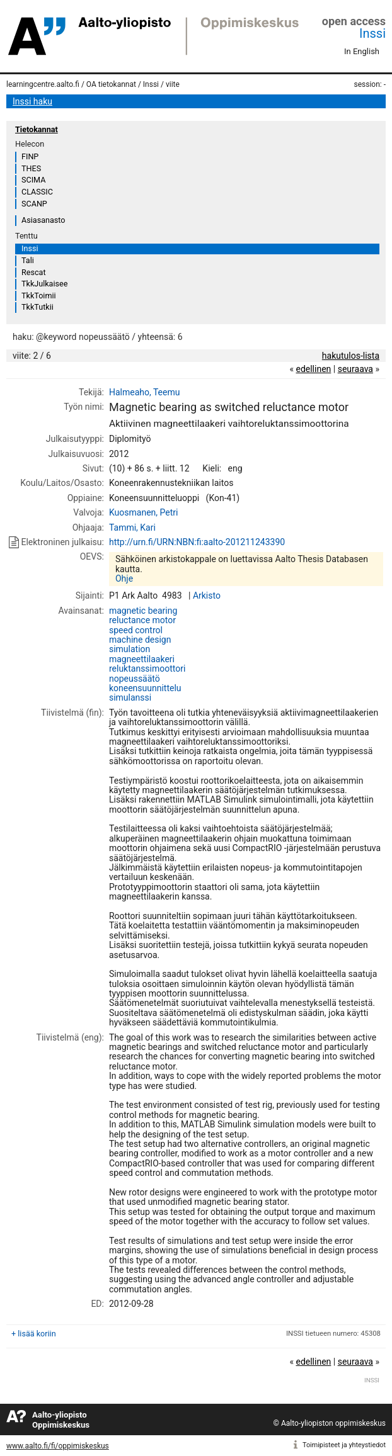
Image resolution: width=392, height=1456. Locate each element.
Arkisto (207, 595)
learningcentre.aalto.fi (42, 84)
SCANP (34, 203)
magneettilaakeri (142, 659)
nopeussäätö (134, 679)
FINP (29, 156)
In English (361, 51)
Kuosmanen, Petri (143, 512)
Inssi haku (32, 101)
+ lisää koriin (33, 1333)
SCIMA (33, 179)
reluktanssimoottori (147, 668)
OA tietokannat (111, 84)
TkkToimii (38, 295)
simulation (129, 649)
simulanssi (130, 697)
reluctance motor (142, 620)
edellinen (313, 369)
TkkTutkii (37, 307)
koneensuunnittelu (145, 688)
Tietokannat (36, 129)
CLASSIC (37, 191)
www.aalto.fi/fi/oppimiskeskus (57, 1446)
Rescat (33, 272)
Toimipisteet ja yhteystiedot (344, 1445)
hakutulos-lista (350, 356)
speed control (136, 630)
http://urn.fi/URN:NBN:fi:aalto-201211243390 (197, 542)
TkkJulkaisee (44, 283)
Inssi (372, 33)
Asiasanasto (43, 220)
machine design (140, 640)
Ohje (124, 578)
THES (31, 168)
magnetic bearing (143, 611)
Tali (27, 260)
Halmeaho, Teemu (144, 392)
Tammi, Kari (132, 527)
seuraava (355, 369)
